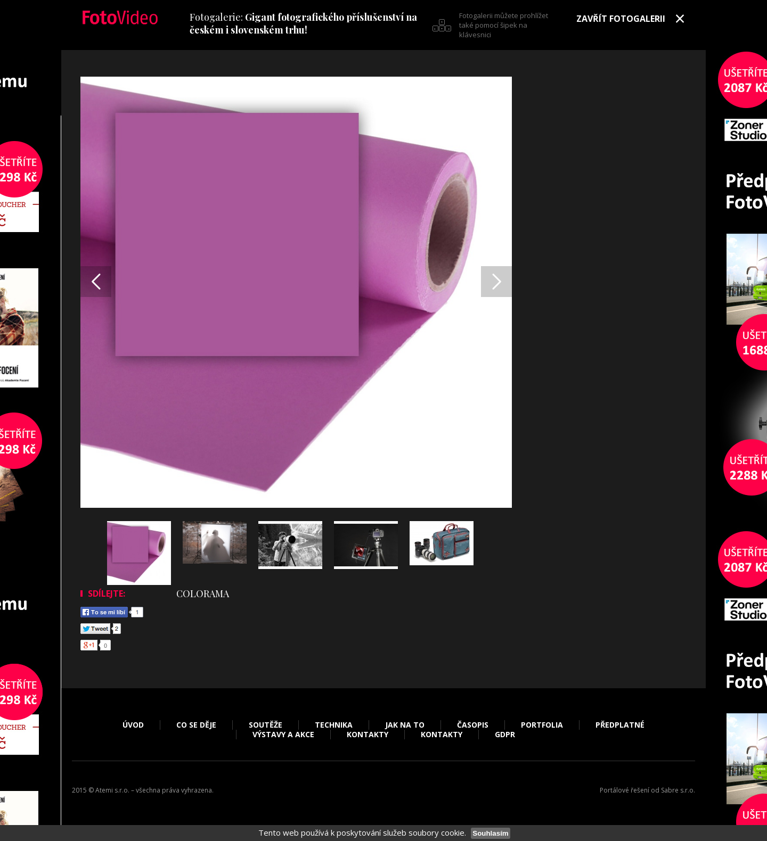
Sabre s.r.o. (678, 790)
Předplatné (619, 725)
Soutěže (265, 725)
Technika (334, 725)
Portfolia (542, 725)
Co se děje (196, 725)
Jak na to (405, 725)
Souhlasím (490, 833)
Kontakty (367, 734)
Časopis (472, 725)
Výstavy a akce (283, 734)
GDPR (505, 734)
